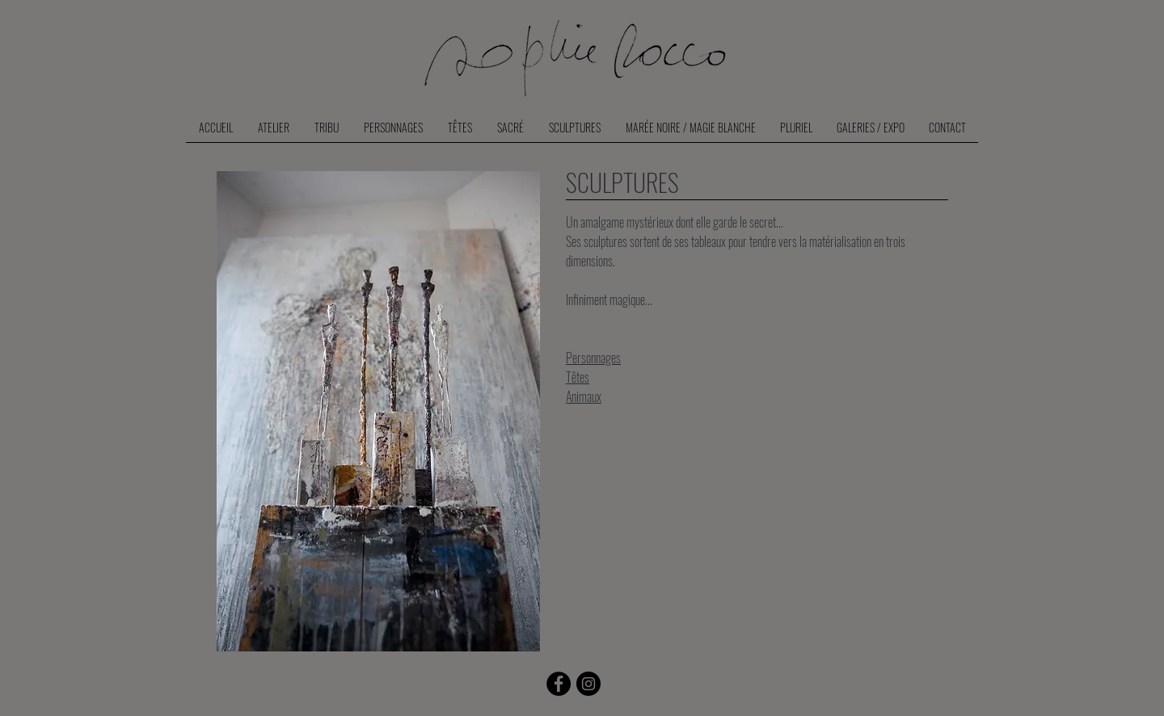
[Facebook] (558, 684)
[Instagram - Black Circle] (588, 684)
